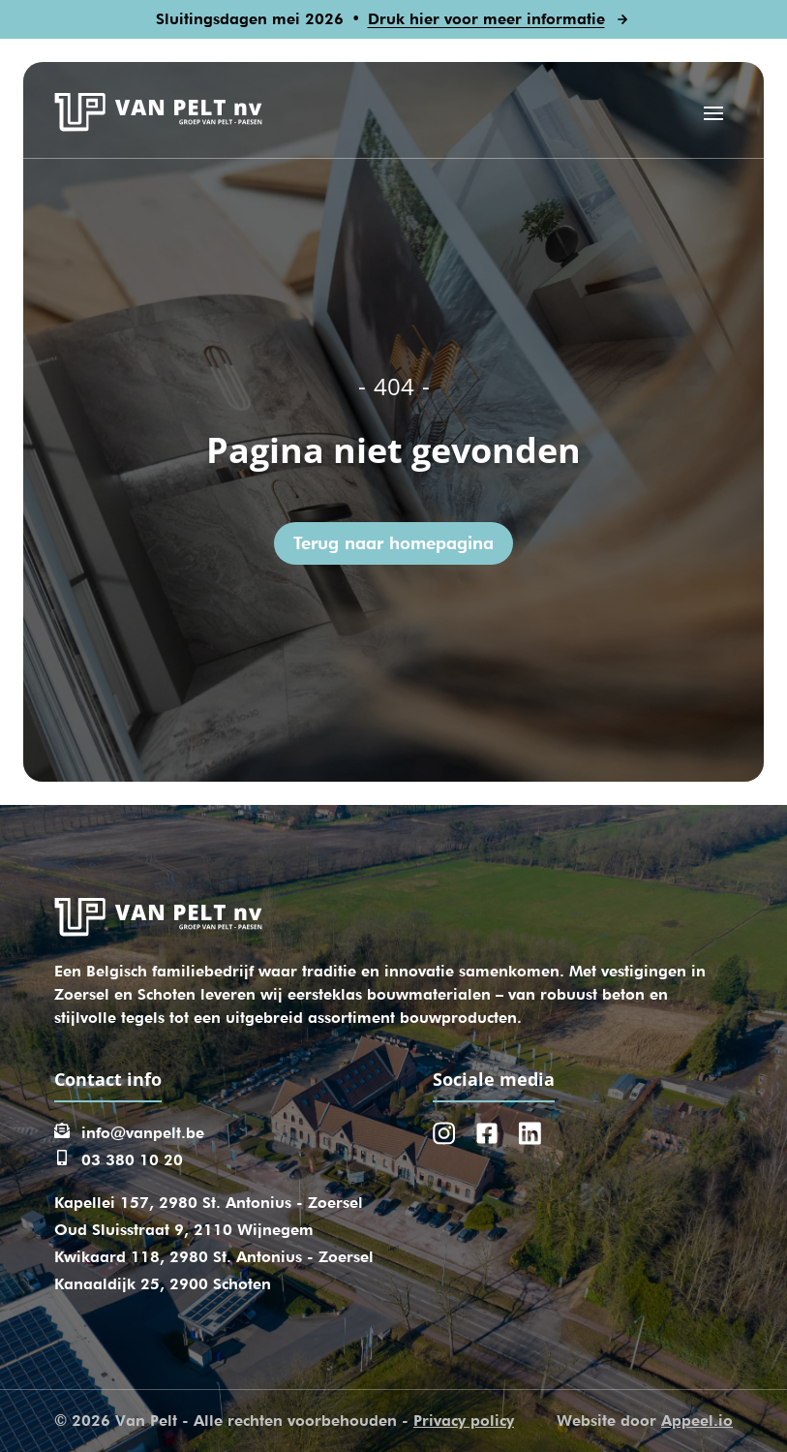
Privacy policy (463, 1420)
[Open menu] (713, 112)
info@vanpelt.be (142, 1133)
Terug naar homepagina (393, 543)
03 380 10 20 (132, 1160)
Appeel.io (697, 1420)
